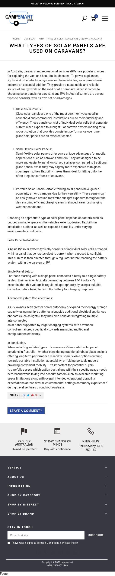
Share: (25, 395)
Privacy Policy (70, 542)
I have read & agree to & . (42, 542)
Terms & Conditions (48, 542)
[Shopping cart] (94, 19)
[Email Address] (46, 535)
